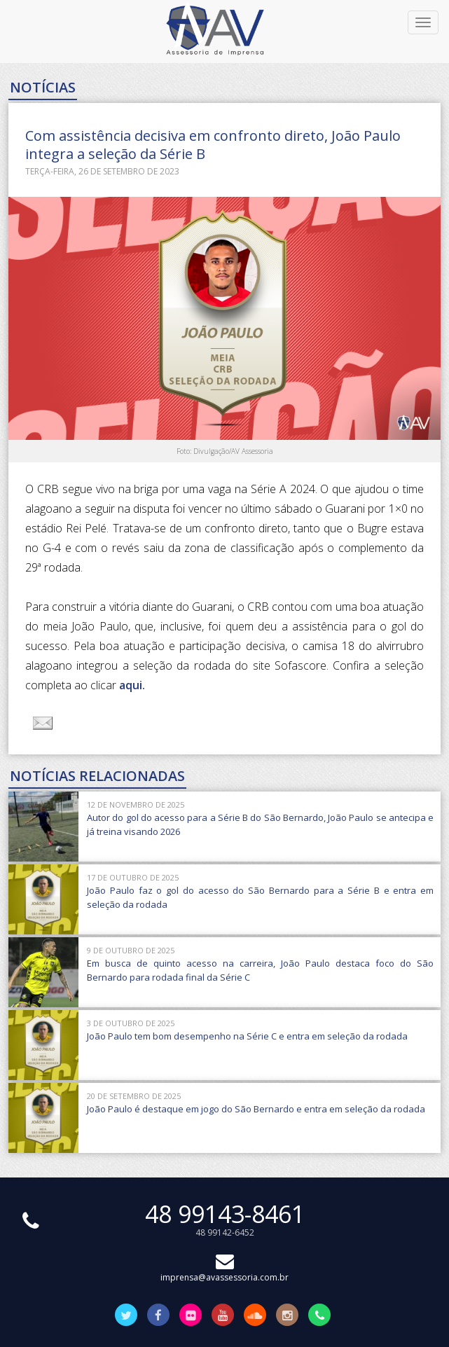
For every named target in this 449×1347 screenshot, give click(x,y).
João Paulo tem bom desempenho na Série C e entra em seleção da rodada (247, 1036)
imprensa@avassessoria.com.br (224, 1271)
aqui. (132, 685)
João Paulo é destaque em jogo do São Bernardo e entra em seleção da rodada (256, 1109)
